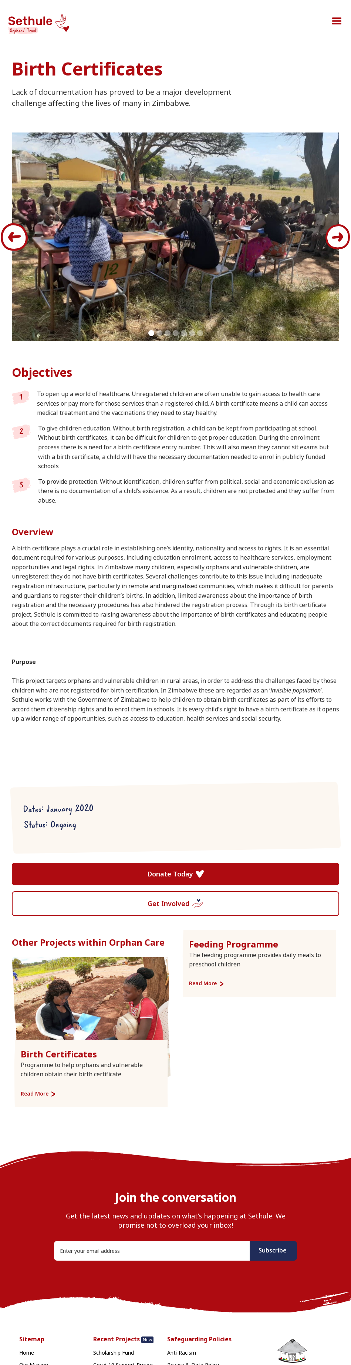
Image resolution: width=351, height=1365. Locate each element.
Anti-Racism (181, 1352)
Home (26, 1352)
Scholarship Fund (113, 1352)
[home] (40, 25)
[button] (337, 21)
